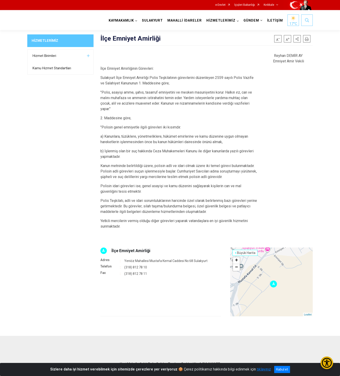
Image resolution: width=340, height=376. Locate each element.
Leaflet (308, 314)
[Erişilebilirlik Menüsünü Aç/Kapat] (327, 363)
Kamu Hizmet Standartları (52, 68)
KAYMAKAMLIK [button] (121, 20)
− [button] (236, 267)
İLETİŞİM (275, 20)
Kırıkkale (269, 4)
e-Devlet (220, 4)
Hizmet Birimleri (44, 56)
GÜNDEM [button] (251, 20)
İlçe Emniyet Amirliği (130, 250)
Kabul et (282, 369)
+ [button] (236, 260)
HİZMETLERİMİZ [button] (220, 20)
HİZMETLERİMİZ (45, 41)
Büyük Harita (246, 253)
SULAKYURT (152, 20)
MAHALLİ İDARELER (184, 20)
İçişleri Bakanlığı (244, 4)
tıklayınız (264, 369)
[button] (297, 38)
